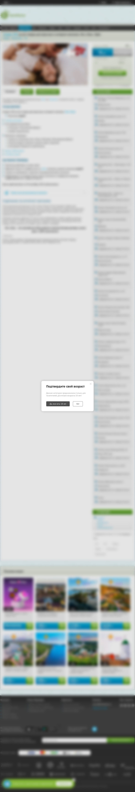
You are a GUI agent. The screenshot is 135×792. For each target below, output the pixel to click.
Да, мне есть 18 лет (58, 404)
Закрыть (91, 384)
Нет (77, 404)
